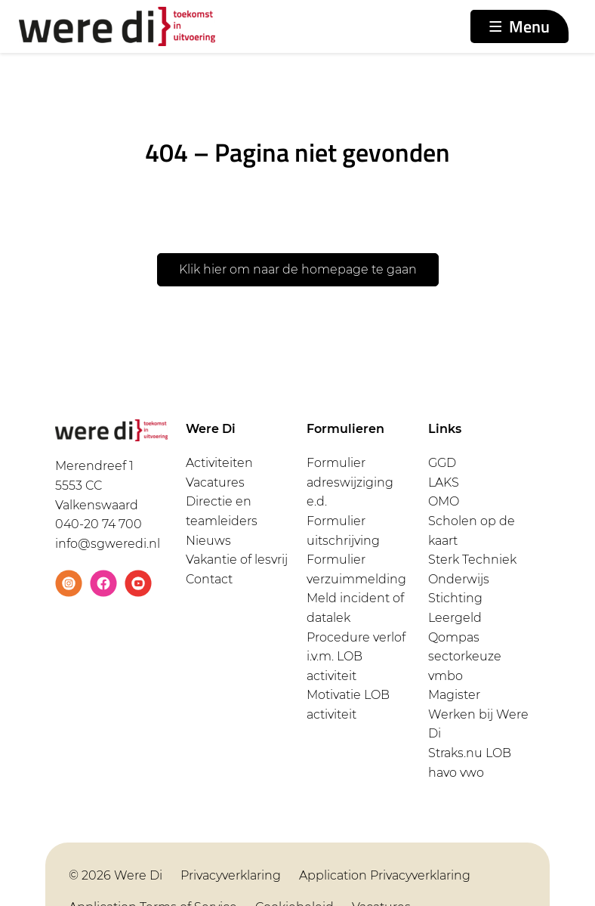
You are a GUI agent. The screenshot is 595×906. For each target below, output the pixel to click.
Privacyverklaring (230, 875)
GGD (442, 463)
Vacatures (215, 482)
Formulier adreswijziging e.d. (350, 482)
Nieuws (208, 540)
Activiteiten (219, 463)
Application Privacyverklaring (384, 875)
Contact (209, 579)
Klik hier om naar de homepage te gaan (298, 269)
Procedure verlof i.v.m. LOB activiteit (356, 656)
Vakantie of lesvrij (237, 559)
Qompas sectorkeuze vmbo (464, 656)
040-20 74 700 (98, 524)
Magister (454, 695)
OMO (443, 501)
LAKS (443, 482)
